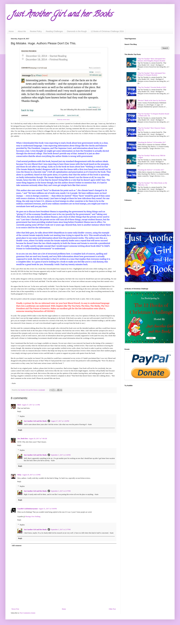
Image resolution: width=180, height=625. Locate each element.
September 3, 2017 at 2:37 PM (61, 491)
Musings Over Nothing (32, 516)
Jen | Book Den (22, 438)
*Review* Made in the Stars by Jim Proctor (152, 100)
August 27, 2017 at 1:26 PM (60, 421)
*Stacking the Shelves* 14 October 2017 (151, 170)
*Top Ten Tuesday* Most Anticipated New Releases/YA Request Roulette (152, 74)
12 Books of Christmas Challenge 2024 (107, 31)
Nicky (19, 475)
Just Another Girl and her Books (61, 14)
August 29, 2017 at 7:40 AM (38, 438)
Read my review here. (63, 119)
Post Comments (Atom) (27, 613)
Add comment (16, 545)
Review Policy (36, 31)
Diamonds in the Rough (77, 31)
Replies (22, 416)
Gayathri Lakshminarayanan (27, 509)
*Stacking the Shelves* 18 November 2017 (152, 142)
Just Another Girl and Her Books (35, 421)
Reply (19, 411)
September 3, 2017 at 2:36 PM (61, 455)
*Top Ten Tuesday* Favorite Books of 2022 (152, 87)
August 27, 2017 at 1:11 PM (31, 405)
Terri (19, 405)
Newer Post (15, 609)
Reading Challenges (54, 31)
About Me (22, 31)
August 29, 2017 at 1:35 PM (31, 475)
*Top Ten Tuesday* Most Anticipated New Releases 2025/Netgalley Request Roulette (152, 60)
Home (11, 31)
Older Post (112, 609)
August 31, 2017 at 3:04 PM (47, 509)
